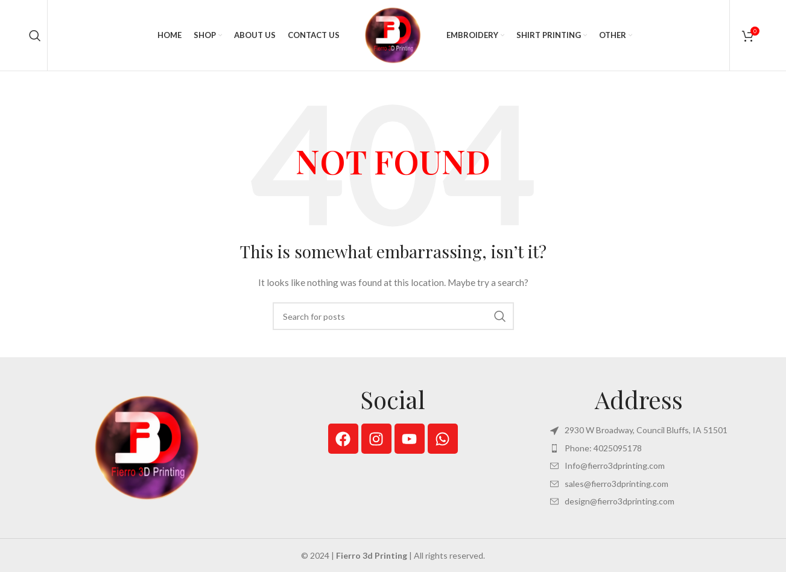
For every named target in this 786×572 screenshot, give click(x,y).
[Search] (35, 36)
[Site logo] (393, 35)
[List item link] (638, 449)
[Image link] (147, 448)
